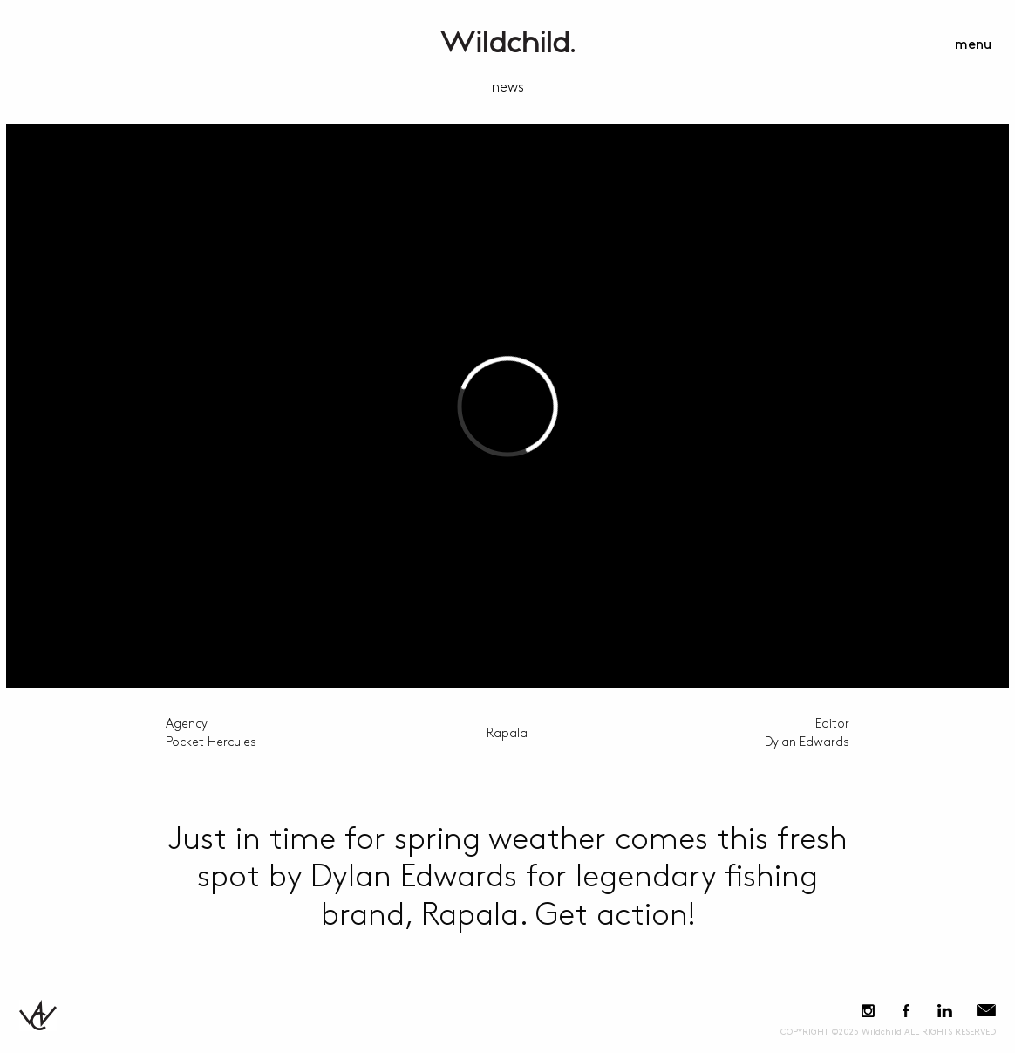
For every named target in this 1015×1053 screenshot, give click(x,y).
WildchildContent (507, 41)
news (508, 87)
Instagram (868, 1010)
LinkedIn (944, 1010)
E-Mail (986, 1010)
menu (973, 44)
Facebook (905, 1010)
